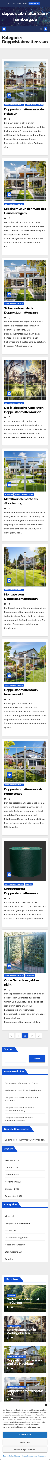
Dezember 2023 (13, 1174)
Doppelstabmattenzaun (14, 104)
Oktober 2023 (12, 1189)
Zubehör (28, 884)
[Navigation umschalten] (23, 29)
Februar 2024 (12, 1160)
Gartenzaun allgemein (34, 104)
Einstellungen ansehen (25, 1449)
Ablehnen (25, 1442)
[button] (46, 1405)
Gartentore (30, 975)
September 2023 (13, 1196)
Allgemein (9, 494)
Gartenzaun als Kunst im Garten (22, 1083)
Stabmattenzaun (13, 1252)
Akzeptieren (25, 1435)
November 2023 (13, 1181)
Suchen (8, 1049)
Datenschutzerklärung (11, 1456)
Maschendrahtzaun (15, 1244)
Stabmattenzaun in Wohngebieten (23, 1090)
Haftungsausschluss (29, 1456)
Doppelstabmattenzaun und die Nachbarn (25, 1362)
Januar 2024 (11, 1167)
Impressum (42, 1456)
